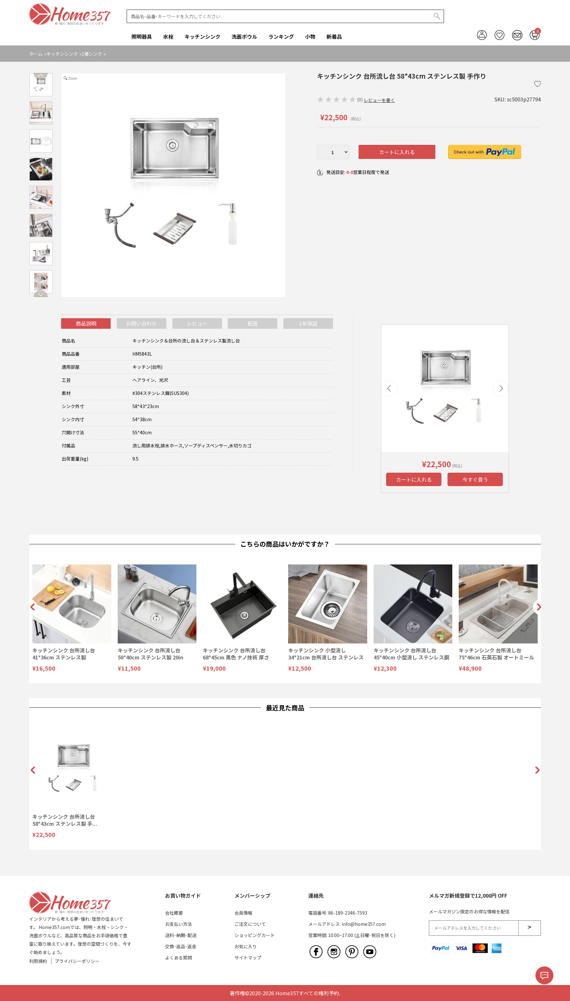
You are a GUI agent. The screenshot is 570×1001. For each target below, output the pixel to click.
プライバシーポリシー (77, 961)
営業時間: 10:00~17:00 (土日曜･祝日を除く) (351, 935)
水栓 (168, 36)
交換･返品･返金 (180, 946)
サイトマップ (247, 957)
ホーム (36, 54)
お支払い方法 (178, 924)
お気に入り (245, 946)
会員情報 (243, 913)
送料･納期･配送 (180, 935)
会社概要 (174, 913)
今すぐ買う (475, 479)
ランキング (281, 36)
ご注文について (250, 924)
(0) (360, 99)
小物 (310, 36)
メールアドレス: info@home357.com (347, 924)
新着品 (334, 36)
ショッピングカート (254, 935)
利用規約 (38, 961)
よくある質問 (178, 957)
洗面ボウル (244, 36)
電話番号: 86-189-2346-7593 (337, 913)
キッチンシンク (202, 36)
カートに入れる (397, 152)
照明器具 (141, 36)
